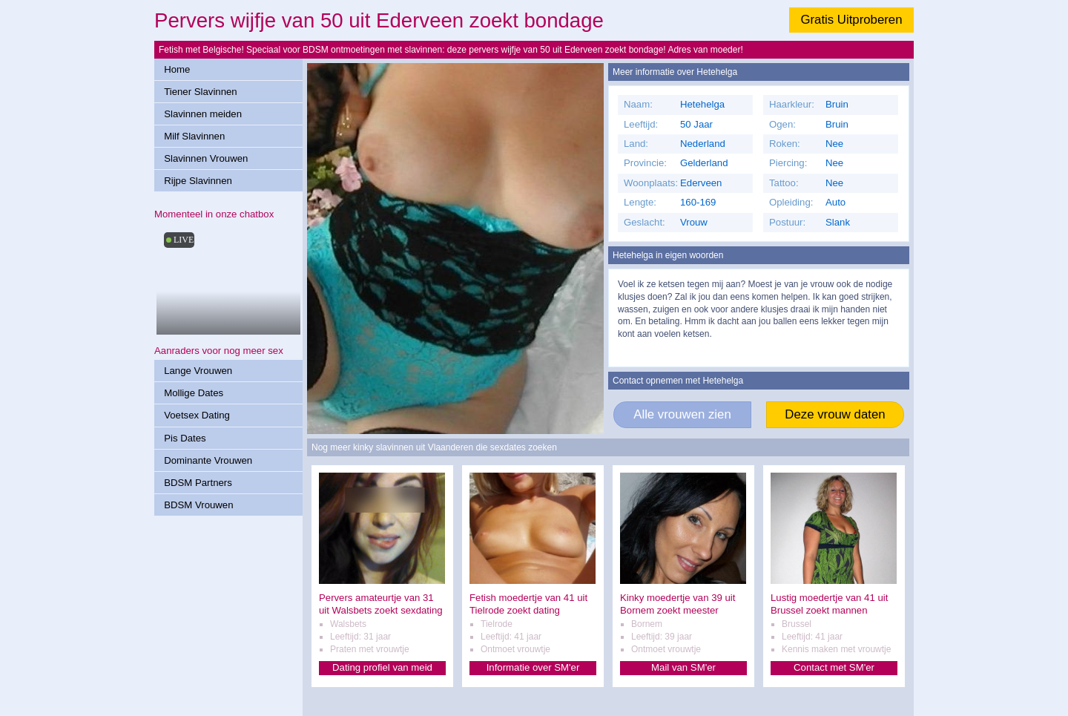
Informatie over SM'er (533, 667)
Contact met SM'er (834, 667)
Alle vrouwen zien (682, 414)
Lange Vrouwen (198, 370)
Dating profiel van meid (382, 667)
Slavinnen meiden (203, 113)
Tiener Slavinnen (200, 91)
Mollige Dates (193, 392)
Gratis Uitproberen (851, 20)
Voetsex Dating (197, 415)
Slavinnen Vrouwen (206, 158)
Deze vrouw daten (835, 414)
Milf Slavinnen (194, 136)
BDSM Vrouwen (198, 504)
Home (177, 69)
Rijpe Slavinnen (198, 180)
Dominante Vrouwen (208, 460)
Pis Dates (184, 438)
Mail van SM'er (683, 667)
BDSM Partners (198, 482)
